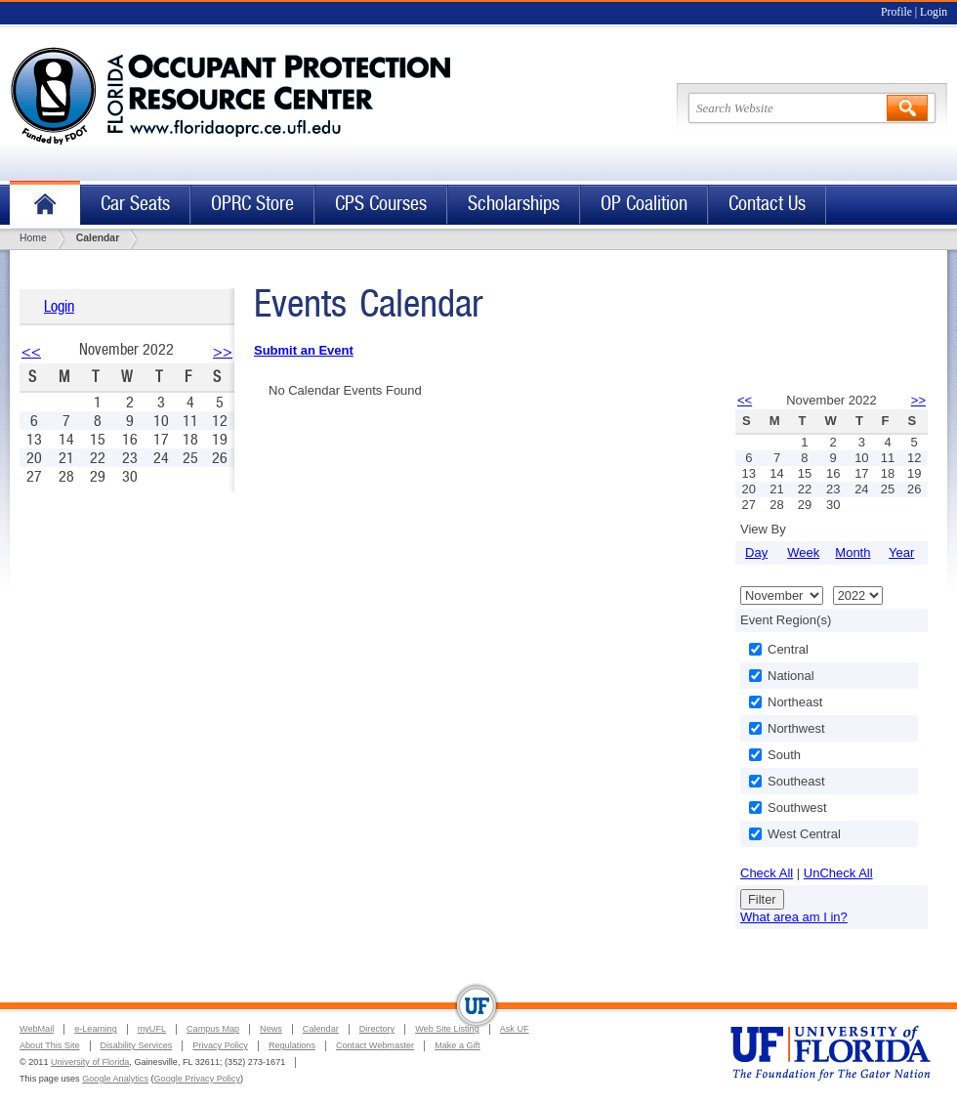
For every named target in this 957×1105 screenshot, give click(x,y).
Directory (377, 1029)
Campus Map (213, 1029)
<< (31, 351)
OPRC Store (252, 203)
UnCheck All (838, 873)
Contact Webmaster (375, 1045)
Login (933, 12)
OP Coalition (644, 203)
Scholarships (514, 203)
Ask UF (514, 1029)
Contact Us (767, 203)
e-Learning (95, 1029)
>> (222, 351)
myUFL (152, 1029)
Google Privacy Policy (197, 1079)
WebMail (37, 1029)
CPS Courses (381, 203)
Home (45, 205)
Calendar (321, 1029)
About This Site (50, 1045)
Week (803, 552)
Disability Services (137, 1045)
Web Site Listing (447, 1029)
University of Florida (90, 1062)
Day (756, 552)
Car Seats (135, 203)
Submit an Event (304, 350)
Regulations (292, 1045)
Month (852, 552)
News (271, 1029)
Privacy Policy (220, 1045)
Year (901, 552)
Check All (766, 873)
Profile (896, 12)
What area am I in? (794, 917)
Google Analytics (115, 1079)
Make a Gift (457, 1045)
